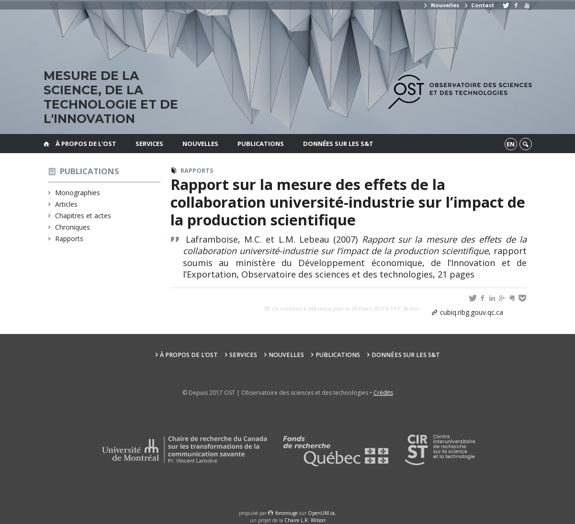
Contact (478, 5)
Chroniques (73, 227)
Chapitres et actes (83, 215)
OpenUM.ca (321, 513)
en (511, 144)
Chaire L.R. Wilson (305, 520)
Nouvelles (441, 5)
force (286, 513)
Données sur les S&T (338, 143)
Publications (260, 143)
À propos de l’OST (86, 143)
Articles (67, 204)
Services (149, 143)
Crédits (383, 393)
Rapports (69, 238)
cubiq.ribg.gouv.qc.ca (471, 312)
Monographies (78, 192)
